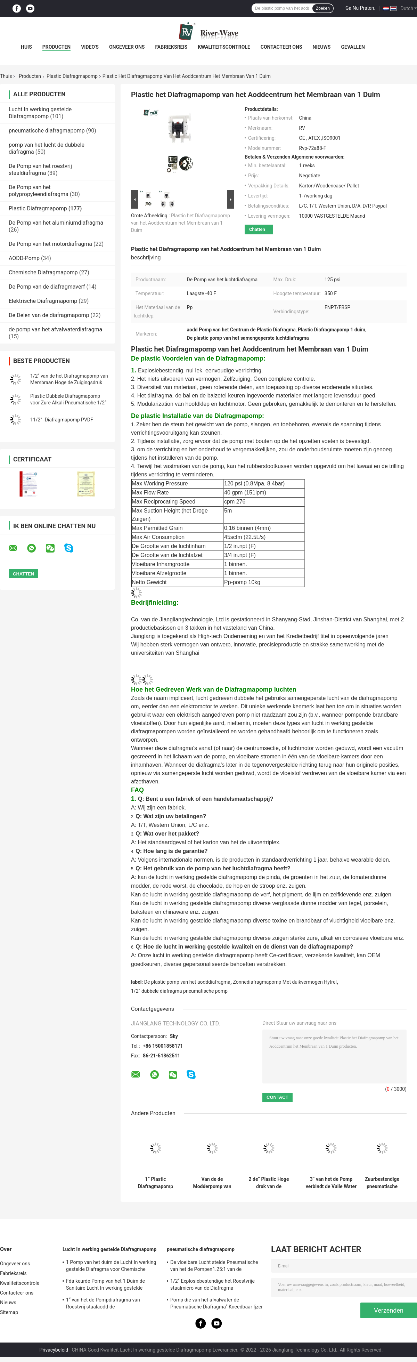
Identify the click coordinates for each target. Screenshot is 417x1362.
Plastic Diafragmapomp (72, 76)
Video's (90, 47)
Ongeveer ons (127, 47)
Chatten (257, 229)
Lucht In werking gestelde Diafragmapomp (40, 113)
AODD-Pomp (24, 258)
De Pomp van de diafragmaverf (47, 286)
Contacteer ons (281, 47)
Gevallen (353, 47)
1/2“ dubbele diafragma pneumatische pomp (179, 991)
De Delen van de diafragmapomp (49, 315)
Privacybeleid (54, 1350)
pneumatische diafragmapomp (47, 130)
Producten (56, 47)
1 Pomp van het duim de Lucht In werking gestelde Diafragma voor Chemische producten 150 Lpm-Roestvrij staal (111, 1266)
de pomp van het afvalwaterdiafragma (55, 329)
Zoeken (323, 8)
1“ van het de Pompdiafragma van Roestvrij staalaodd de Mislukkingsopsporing (103, 1304)
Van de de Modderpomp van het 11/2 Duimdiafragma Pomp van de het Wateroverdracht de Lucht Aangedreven (212, 1183)
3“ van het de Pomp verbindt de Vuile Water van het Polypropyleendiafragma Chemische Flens (331, 1183)
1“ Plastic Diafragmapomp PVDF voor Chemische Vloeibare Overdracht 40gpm (155, 1183)
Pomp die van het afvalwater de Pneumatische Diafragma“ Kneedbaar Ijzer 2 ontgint (216, 1304)
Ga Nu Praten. (360, 8)
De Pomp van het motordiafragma (50, 244)
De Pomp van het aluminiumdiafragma (56, 222)
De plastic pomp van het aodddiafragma (187, 982)
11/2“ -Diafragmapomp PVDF (61, 419)
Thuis (6, 76)
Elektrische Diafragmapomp (43, 301)
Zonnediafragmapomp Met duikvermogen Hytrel (285, 982)
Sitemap (9, 1312)
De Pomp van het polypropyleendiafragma (38, 191)
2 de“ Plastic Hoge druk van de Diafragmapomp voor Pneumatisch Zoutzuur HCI (269, 1183)
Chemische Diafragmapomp (43, 272)
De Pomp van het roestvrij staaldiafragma (40, 169)
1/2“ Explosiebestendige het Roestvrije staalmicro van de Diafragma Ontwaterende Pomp (212, 1285)
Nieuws (322, 47)
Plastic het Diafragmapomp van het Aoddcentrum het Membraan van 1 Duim (180, 223)
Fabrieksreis (171, 47)
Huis (26, 47)
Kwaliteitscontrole (224, 47)
